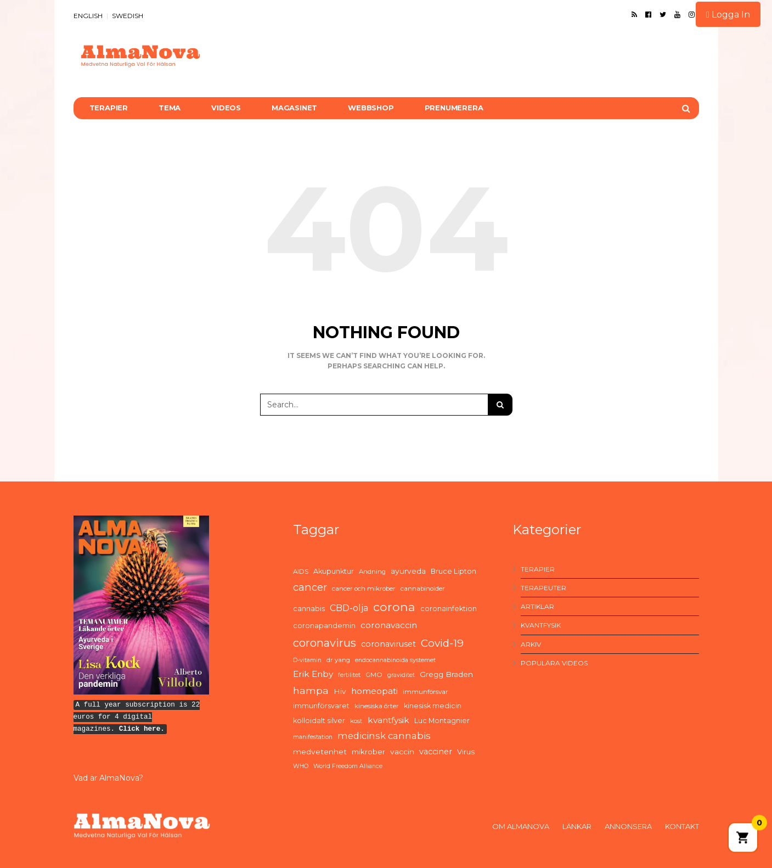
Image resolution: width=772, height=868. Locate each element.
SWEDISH (127, 16)
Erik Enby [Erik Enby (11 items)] (313, 674)
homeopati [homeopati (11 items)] (374, 691)
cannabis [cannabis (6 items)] (309, 608)
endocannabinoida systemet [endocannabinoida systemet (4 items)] (395, 660)
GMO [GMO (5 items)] (373, 675)
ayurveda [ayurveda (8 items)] (408, 571)
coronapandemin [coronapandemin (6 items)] (324, 625)
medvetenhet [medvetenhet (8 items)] (320, 751)
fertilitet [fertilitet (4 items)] (349, 675)
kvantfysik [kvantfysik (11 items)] (388, 720)
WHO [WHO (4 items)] (300, 766)
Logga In (728, 14)
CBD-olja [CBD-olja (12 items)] (349, 608)
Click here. (142, 729)
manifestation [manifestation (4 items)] (313, 737)
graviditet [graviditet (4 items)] (401, 675)
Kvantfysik (541, 625)
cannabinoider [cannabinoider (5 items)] (423, 588)
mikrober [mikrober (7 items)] (368, 751)
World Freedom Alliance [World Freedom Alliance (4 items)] (347, 766)
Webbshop (370, 107)
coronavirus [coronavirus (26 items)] (324, 642)
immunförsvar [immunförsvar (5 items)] (425, 692)
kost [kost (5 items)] (356, 721)
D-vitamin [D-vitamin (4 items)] (307, 660)
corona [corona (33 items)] (394, 607)
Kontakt (682, 826)
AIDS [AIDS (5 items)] (300, 571)
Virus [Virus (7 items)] (466, 751)
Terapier (108, 107)
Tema (170, 107)
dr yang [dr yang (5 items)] (338, 660)
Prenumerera (454, 107)
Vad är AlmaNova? (108, 778)
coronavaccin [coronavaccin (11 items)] (388, 625)
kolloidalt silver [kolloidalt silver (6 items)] (319, 720)
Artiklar (537, 606)
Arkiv (531, 644)
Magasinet (294, 107)
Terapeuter (543, 588)
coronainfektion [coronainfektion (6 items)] (448, 608)
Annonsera (628, 826)
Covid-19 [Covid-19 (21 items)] (442, 643)
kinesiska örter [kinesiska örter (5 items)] (376, 706)
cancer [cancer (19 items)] (310, 587)
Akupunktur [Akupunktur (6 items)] (333, 571)
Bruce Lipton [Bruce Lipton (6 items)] (453, 571)
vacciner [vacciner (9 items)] (435, 752)
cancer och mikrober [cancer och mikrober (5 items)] (364, 588)
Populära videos (554, 663)
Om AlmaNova (520, 826)
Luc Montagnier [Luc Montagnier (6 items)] (442, 720)
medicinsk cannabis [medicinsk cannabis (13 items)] (384, 735)
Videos (226, 107)
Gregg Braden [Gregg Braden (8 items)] (446, 674)
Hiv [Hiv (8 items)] (340, 691)
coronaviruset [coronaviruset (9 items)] (388, 644)
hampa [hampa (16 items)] (311, 690)
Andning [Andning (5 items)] (372, 571)
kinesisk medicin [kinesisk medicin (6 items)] (432, 706)
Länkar (576, 826)
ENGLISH (88, 16)
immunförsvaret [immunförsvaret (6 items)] (321, 706)
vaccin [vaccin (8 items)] (402, 751)
